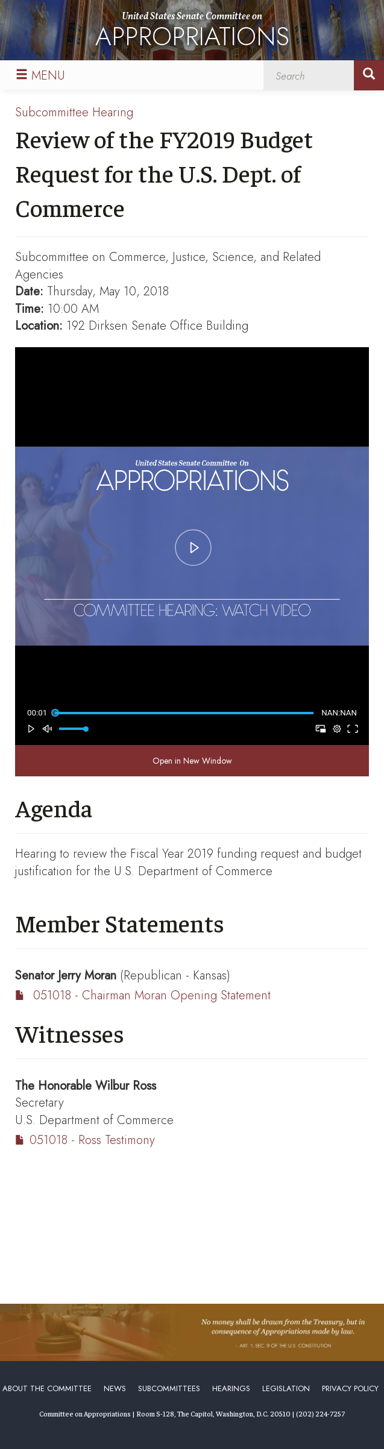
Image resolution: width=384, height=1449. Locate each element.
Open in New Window (192, 761)
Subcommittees (169, 1388)
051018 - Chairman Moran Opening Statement (152, 995)
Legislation (286, 1388)
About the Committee (47, 1388)
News (115, 1388)
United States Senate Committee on (192, 32)
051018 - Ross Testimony (92, 1140)
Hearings (231, 1388)
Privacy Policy (350, 1388)
